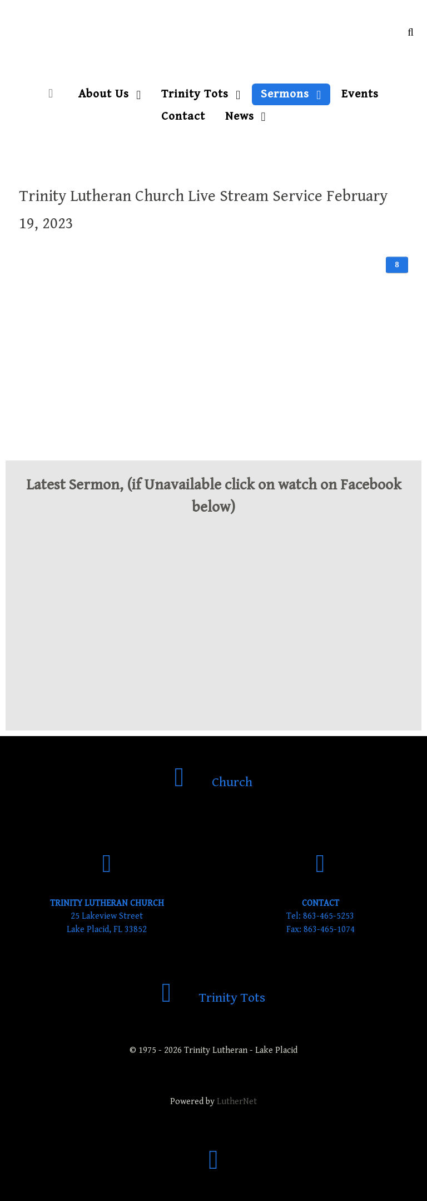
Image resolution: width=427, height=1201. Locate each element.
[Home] (53, 94)
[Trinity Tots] (214, 998)
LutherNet (237, 1101)
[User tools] (397, 265)
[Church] (214, 782)
